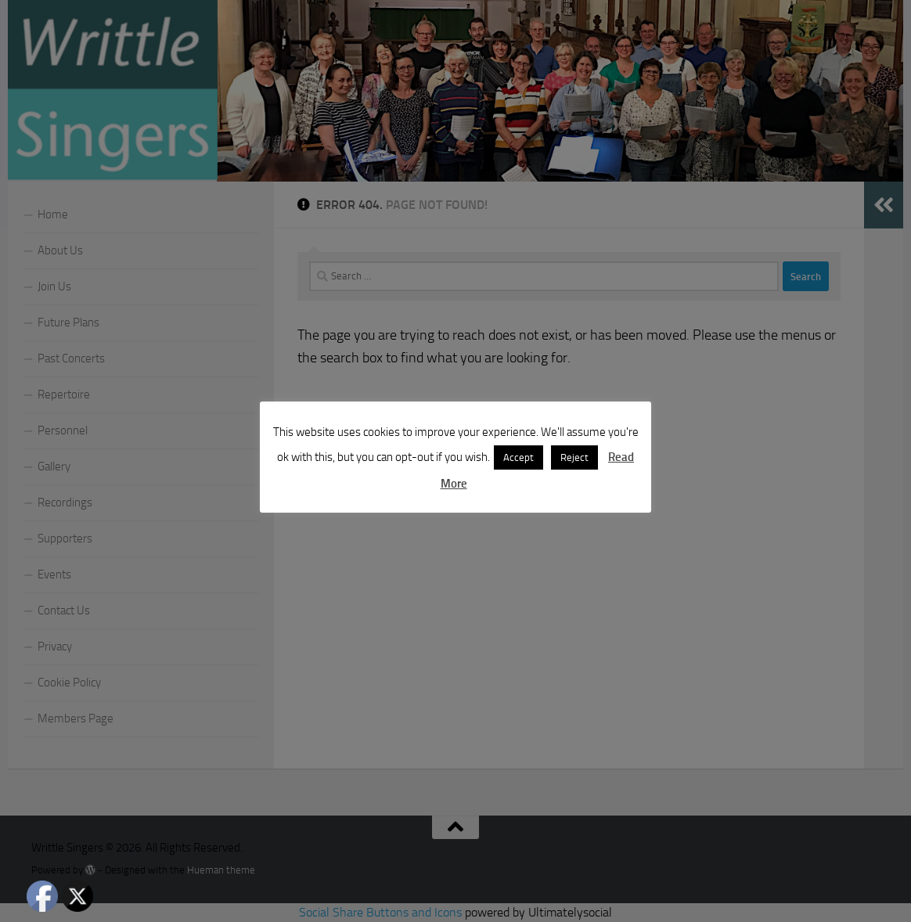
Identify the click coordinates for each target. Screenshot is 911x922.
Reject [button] (574, 457)
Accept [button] (518, 457)
